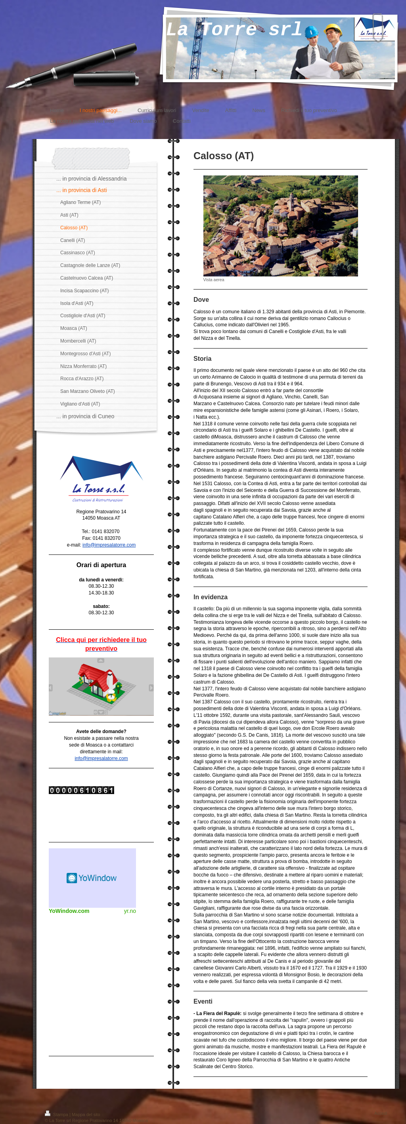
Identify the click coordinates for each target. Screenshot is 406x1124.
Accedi (380, 1113)
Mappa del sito (86, 1114)
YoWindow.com (69, 911)
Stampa (57, 1114)
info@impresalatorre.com (109, 545)
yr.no (130, 911)
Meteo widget (92, 878)
